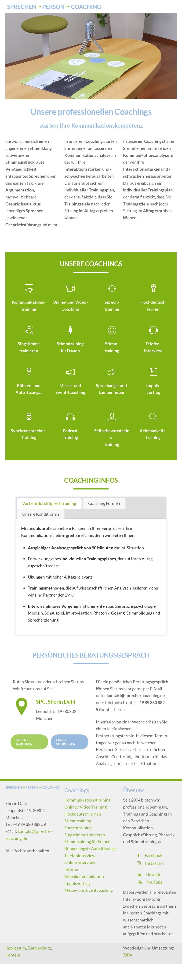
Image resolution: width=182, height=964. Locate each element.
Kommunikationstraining (87, 799)
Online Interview (79, 862)
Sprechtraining (77, 827)
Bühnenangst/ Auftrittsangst (90, 848)
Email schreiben (66, 742)
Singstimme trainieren (84, 834)
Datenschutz (39, 947)
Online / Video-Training (85, 806)
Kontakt (12, 954)
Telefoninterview (79, 855)
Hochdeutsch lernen (82, 814)
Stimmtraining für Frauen (87, 841)
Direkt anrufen (24, 742)
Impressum (15, 947)
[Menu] (170, 6)
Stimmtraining (77, 820)
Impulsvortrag (77, 883)
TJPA (127, 954)
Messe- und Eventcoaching (88, 890)
